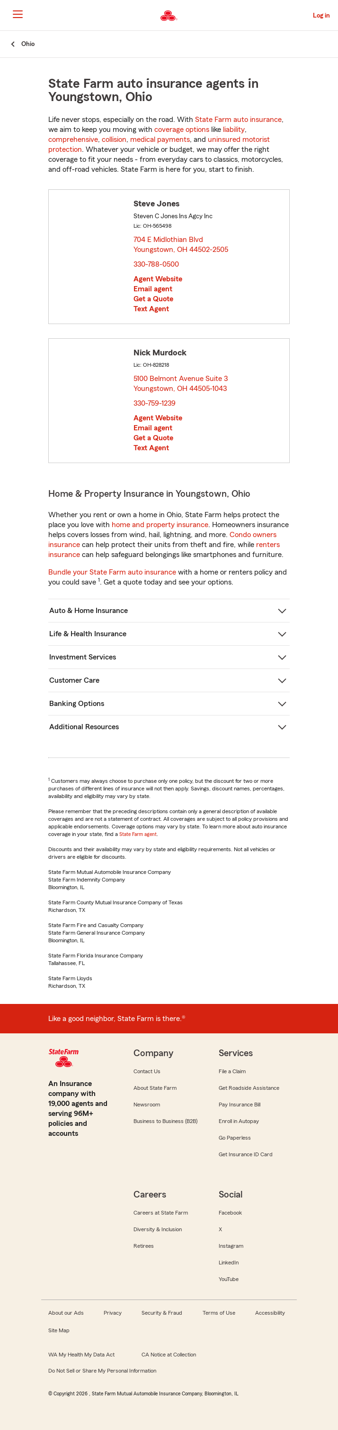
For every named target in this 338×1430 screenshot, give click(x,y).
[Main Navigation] (17, 14)
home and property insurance (160, 525)
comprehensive (73, 139)
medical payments (160, 139)
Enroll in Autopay (239, 1121)
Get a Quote (153, 299)
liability (234, 129)
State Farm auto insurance (238, 119)
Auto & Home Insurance (88, 610)
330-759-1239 (154, 403)
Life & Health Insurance (87, 634)
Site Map (59, 1330)
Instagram (231, 1246)
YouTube (229, 1279)
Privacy (113, 1313)
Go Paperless (235, 1138)
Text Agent (151, 309)
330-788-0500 (156, 264)
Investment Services (82, 657)
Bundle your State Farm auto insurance (112, 572)
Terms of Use (219, 1313)
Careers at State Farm (160, 1213)
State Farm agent (138, 834)
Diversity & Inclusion (157, 1229)
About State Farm (155, 1088)
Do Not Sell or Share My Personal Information (102, 1371)
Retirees (143, 1246)
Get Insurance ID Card (246, 1154)
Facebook (230, 1213)
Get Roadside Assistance (249, 1088)
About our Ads (66, 1313)
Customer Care (74, 680)
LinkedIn (229, 1262)
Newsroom (146, 1104)
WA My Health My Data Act (81, 1354)
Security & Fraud (162, 1313)
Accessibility (270, 1313)
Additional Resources (84, 727)
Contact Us (146, 1071)
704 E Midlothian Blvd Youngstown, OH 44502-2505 (181, 244)
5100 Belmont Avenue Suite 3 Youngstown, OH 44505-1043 (181, 383)
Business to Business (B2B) (165, 1121)
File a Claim (232, 1071)
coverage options (181, 129)
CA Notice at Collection (169, 1354)
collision (114, 139)
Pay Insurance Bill (239, 1104)
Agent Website (157, 279)
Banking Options (76, 703)
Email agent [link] (152, 289)
